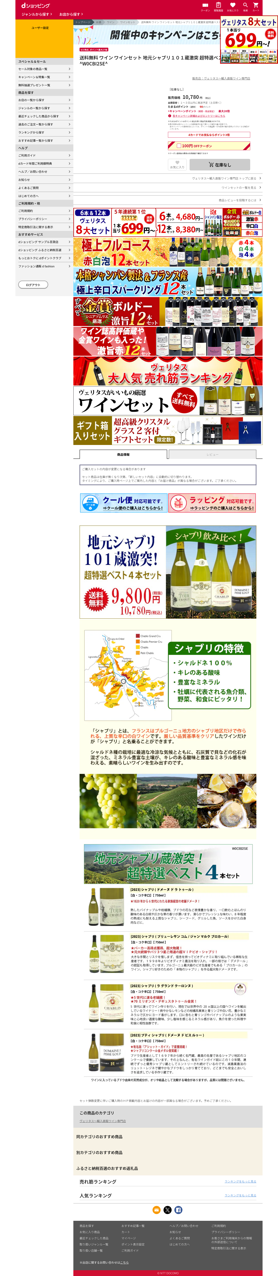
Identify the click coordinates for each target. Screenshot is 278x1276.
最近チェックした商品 (94, 1238)
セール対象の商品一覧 (32, 69)
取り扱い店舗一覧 (91, 1250)
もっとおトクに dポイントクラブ (39, 258)
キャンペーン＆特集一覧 (34, 77)
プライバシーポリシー (32, 219)
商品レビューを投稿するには (237, 200)
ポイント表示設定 (133, 1244)
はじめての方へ (28, 196)
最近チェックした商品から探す (38, 116)
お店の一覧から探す (31, 100)
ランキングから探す (31, 132)
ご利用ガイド (27, 155)
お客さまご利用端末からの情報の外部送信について (231, 1240)
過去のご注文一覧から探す (35, 124)
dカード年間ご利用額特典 (35, 163)
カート (125, 1232)
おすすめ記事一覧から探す (35, 140)
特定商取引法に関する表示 (35, 227)
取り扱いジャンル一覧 (94, 1244)
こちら (124, 1262)
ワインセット (127, 22)
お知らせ (24, 180)
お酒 (98, 22)
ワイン (110, 22)
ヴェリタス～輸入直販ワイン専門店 (103, 1121)
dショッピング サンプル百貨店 (38, 242)
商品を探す (87, 1226)
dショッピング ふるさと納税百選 (39, 250)
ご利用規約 (25, 211)
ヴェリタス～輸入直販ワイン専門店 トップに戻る (224, 178)
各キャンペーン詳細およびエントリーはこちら (199, 116)
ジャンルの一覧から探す (34, 108)
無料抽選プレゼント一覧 (34, 85)
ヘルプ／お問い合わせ (32, 171)
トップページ (82, 22)
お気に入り (177, 167)
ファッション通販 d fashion (36, 266)
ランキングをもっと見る (240, 1181)
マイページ (128, 1238)
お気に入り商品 (90, 1232)
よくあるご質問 (28, 188)
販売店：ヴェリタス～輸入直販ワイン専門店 (221, 78)
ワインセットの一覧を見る (239, 187)
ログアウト (33, 285)
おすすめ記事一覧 (133, 1226)
